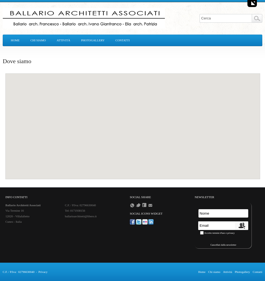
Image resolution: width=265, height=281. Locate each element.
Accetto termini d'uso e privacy (219, 233)
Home (15, 40)
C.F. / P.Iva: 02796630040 (18, 271)
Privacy (43, 271)
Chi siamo (38, 40)
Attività (63, 40)
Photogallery (93, 40)
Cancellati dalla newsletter (223, 244)
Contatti (122, 40)
